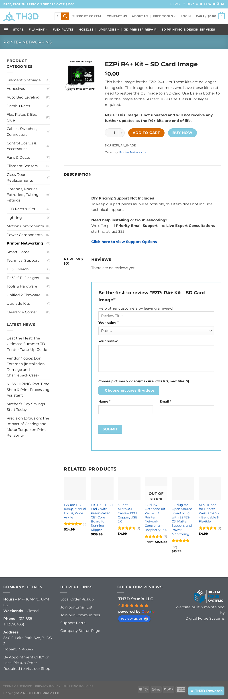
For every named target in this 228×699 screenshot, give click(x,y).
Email (165, 401)
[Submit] (65, 16)
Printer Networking (27, 42)
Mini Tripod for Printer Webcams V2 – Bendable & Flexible (209, 513)
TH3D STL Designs (23, 278)
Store (18, 29)
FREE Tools (164, 16)
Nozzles (86, 29)
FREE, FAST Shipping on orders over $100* (38, 4)
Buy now (182, 133)
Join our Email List (76, 607)
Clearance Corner (22, 312)
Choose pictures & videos (130, 390)
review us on (134, 618)
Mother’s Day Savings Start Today (26, 407)
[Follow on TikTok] (192, 4)
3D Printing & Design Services (188, 29)
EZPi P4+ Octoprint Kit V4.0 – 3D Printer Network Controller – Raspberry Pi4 (156, 517)
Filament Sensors (22, 166)
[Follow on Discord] (222, 4)
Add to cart (146, 133)
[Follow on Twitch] (218, 4)
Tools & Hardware (22, 286)
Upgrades (108, 29)
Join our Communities (80, 615)
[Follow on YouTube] (214, 4)
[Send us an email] (205, 4)
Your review (108, 341)
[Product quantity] (114, 132)
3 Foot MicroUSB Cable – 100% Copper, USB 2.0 (128, 513)
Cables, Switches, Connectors (22, 132)
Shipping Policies (78, 686)
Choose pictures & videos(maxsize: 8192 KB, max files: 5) (143, 381)
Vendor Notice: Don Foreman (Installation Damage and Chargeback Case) (26, 367)
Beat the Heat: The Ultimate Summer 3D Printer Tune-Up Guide (27, 344)
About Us (140, 16)
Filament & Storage (24, 80)
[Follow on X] (196, 4)
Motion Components (25, 226)
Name (104, 401)
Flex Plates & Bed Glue (22, 117)
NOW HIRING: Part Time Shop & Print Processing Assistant (28, 389)
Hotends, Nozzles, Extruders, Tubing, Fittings (23, 194)
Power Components (25, 235)
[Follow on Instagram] (188, 4)
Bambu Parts (18, 106)
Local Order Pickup (77, 599)
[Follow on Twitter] (201, 4)
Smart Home (18, 252)
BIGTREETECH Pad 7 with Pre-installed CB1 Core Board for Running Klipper (102, 517)
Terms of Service (17, 686)
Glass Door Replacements (20, 178)
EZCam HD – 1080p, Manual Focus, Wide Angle (75, 511)
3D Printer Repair (140, 29)
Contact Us (117, 16)
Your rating (108, 323)
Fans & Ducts (18, 157)
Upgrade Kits (18, 303)
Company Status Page (80, 631)
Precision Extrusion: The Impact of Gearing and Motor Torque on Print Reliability (28, 427)
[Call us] (209, 4)
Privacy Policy (48, 686)
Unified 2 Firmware (24, 295)
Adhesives (16, 88)
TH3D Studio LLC (135, 598)
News (175, 4)
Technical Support (23, 260)
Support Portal (87, 16)
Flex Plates (63, 29)
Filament (38, 29)
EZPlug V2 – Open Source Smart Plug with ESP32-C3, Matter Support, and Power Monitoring (182, 519)
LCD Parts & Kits (21, 209)
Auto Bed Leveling (23, 97)
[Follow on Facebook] (184, 4)
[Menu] (6, 29)
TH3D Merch (18, 269)
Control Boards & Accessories (22, 146)
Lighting (14, 218)
